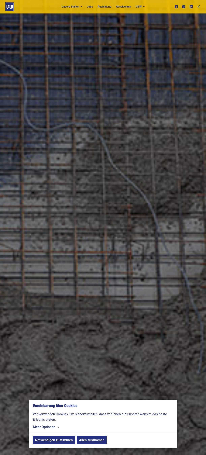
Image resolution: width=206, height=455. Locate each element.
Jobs (90, 6)
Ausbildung (104, 6)
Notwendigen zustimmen (54, 440)
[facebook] (176, 6)
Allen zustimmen (92, 440)
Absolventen (123, 6)
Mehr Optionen (46, 427)
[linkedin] (191, 6)
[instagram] (183, 6)
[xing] (198, 6)
